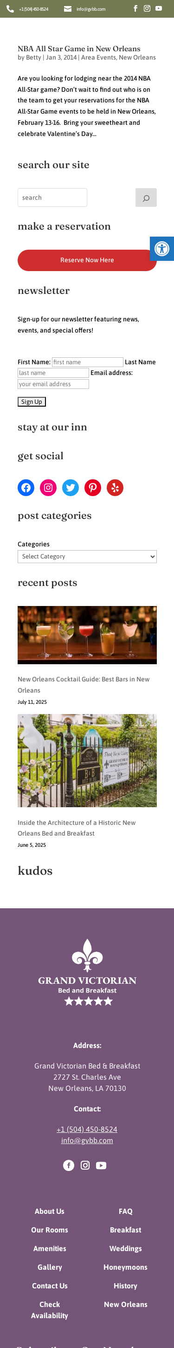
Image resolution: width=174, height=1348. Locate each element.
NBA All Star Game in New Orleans (79, 48)
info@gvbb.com (91, 9)
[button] (162, 249)
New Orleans (137, 57)
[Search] (146, 197)
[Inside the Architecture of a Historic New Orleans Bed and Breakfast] (87, 711)
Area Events (98, 57)
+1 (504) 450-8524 (33, 9)
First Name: (70, 362)
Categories (34, 544)
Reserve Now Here (87, 260)
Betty (33, 57)
